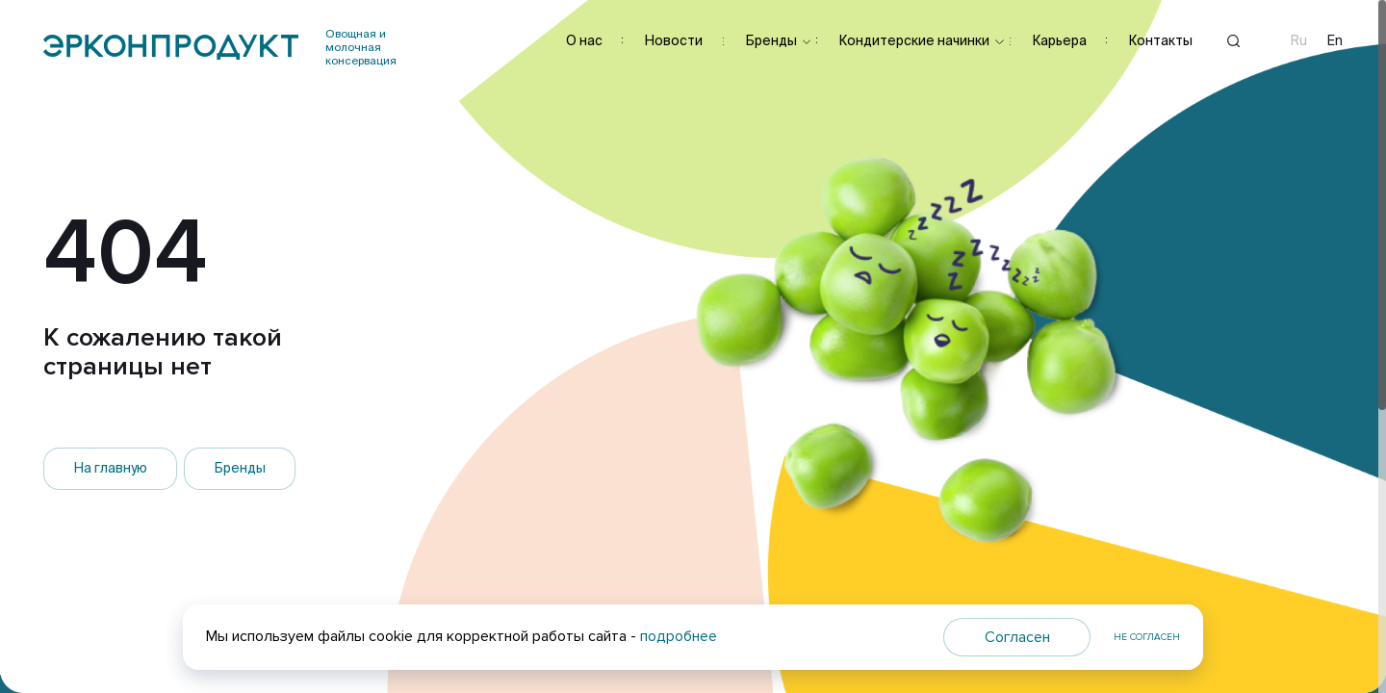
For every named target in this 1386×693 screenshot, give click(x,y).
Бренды (771, 40)
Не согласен (1147, 637)
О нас (584, 40)
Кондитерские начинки (913, 40)
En (1335, 41)
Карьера (1059, 40)
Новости (673, 40)
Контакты (1160, 40)
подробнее (678, 636)
